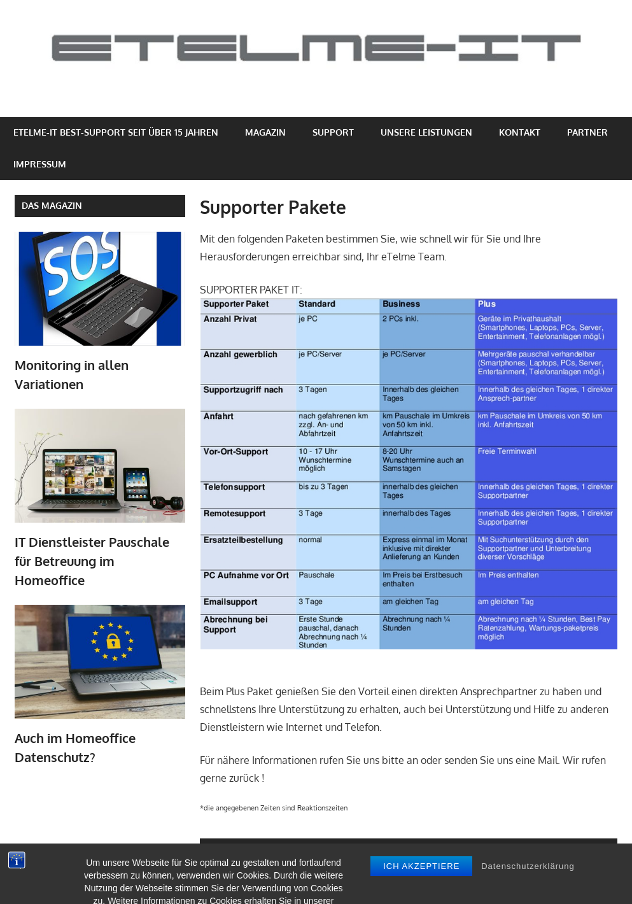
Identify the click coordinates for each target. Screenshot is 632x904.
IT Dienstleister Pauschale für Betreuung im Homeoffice (92, 561)
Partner (587, 132)
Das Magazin (52, 205)
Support (333, 132)
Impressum (39, 164)
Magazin (265, 132)
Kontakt (519, 132)
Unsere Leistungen (426, 132)
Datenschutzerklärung (527, 889)
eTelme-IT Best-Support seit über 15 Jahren (115, 132)
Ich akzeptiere (421, 889)
